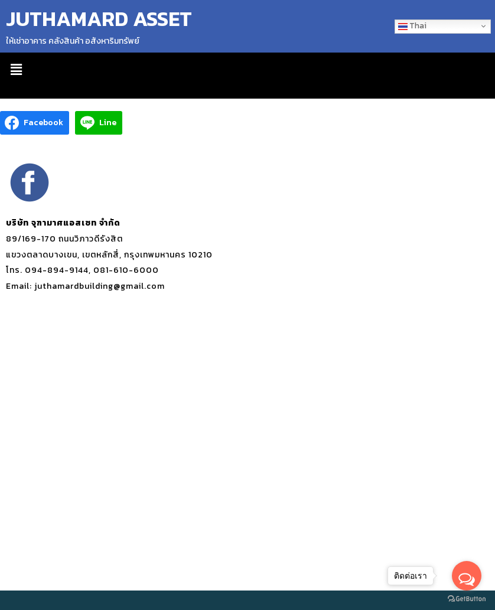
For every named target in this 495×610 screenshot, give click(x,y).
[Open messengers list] (466, 576)
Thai (412, 25)
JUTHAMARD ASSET (99, 18)
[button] (16, 69)
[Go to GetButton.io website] (467, 598)
